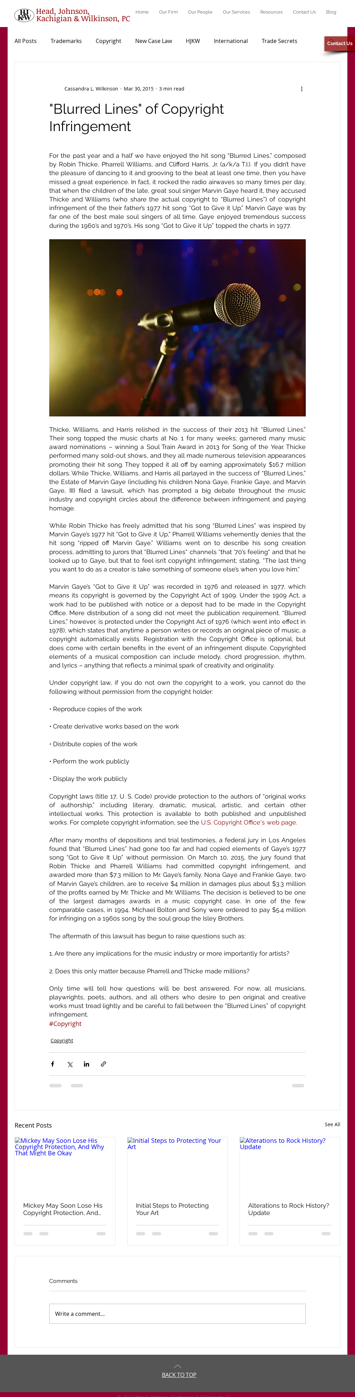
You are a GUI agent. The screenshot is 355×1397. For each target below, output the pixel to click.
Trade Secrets (279, 41)
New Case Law (153, 41)
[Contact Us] (339, 43)
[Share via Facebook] (52, 1064)
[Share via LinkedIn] (86, 1064)
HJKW (193, 41)
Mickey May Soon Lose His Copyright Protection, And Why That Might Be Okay (63, 1209)
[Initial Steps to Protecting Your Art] (178, 1165)
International (231, 41)
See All (332, 1124)
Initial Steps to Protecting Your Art (172, 1209)
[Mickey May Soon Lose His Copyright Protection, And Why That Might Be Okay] (65, 1165)
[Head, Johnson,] (63, 11)
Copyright (108, 41)
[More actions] (301, 88)
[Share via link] (103, 1064)
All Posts (26, 41)
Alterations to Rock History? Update (288, 1209)
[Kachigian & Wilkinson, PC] (83, 18)
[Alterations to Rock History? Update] (290, 1165)
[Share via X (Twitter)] (69, 1064)
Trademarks (66, 41)
